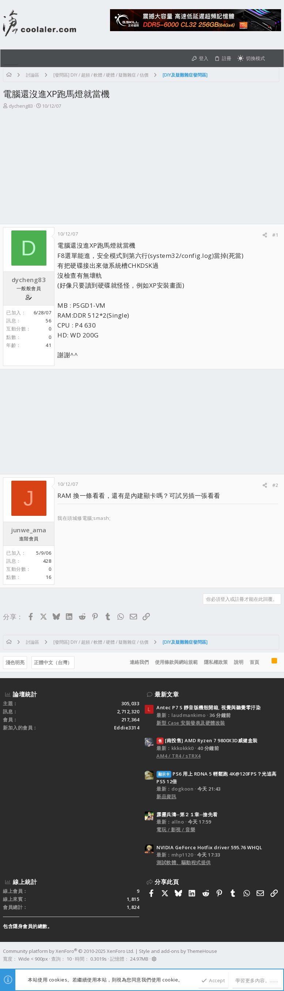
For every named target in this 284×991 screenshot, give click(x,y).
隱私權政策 (216, 662)
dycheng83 (21, 106)
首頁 (254, 662)
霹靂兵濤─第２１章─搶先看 (187, 814)
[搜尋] (274, 58)
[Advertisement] (142, 169)
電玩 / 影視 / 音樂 (175, 829)
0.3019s (98, 958)
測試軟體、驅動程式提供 (183, 862)
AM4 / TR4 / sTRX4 (178, 756)
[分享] (265, 235)
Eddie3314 (127, 727)
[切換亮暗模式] (251, 58)
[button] (10, 58)
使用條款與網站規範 (176, 662)
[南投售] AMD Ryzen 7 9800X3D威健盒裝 (207, 740)
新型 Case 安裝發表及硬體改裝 (190, 723)
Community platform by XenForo (68, 951)
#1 (275, 235)
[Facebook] (277, 955)
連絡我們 (139, 662)
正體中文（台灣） (53, 662)
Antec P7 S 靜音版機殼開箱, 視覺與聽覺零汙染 (208, 707)
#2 (275, 485)
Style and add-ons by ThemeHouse (178, 951)
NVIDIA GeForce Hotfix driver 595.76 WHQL (209, 847)
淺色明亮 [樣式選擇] (14, 662)
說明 (238, 662)
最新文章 (167, 694)
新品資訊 (166, 796)
